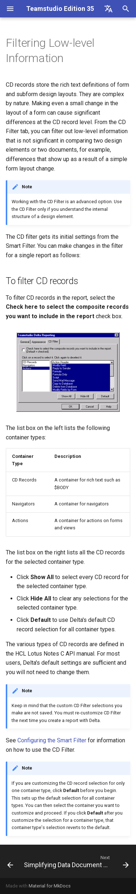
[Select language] (108, 8)
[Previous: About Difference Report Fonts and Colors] (9, 861)
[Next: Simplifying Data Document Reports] (76, 861)
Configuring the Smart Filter (51, 740)
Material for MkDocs (50, 886)
